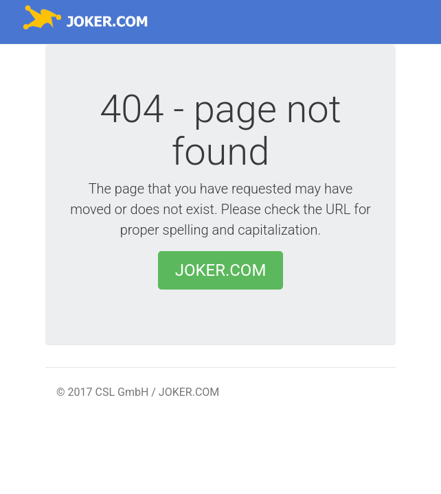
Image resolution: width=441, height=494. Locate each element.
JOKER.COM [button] (221, 270)
